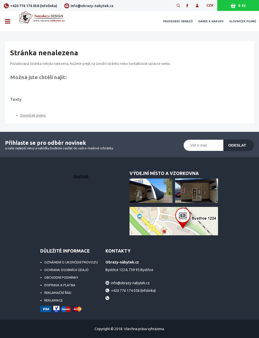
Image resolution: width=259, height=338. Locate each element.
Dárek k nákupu (211, 21)
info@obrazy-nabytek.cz (92, 6)
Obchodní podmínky (61, 277)
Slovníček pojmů (242, 21)
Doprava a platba (59, 285)
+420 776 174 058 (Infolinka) (33, 6)
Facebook (81, 176)
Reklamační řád (57, 292)
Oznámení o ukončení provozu (71, 262)
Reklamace (53, 300)
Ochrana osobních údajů (66, 270)
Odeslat (237, 145)
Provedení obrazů (178, 21)
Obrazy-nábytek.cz (42, 21)
